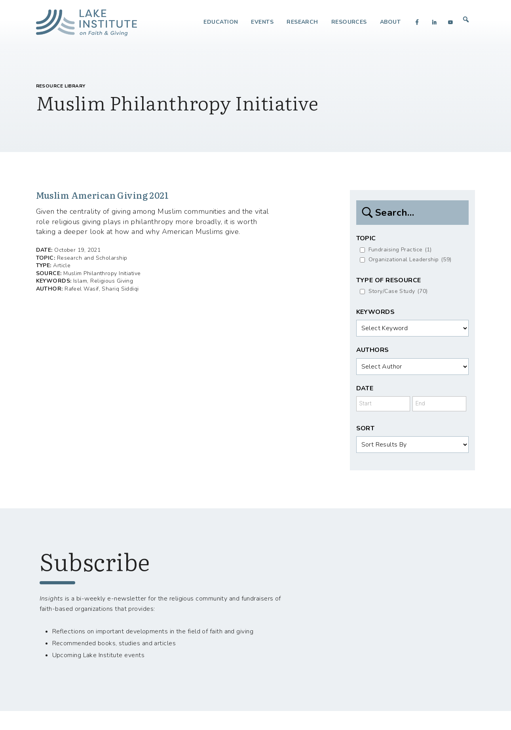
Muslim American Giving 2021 (108, 195)
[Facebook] (417, 22)
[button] (466, 19)
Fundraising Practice (400, 250)
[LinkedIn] (434, 22)
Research (302, 22)
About (390, 22)
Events (262, 22)
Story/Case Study (398, 291)
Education (220, 22)
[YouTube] (450, 22)
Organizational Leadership (410, 260)
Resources (349, 22)
